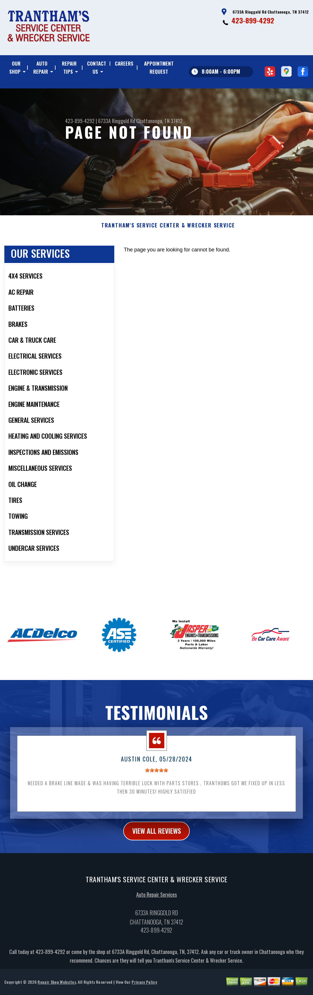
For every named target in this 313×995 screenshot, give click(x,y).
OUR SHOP (15, 67)
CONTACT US (96, 67)
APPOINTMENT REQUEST (159, 67)
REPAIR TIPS (69, 67)
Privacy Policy (144, 987)
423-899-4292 (252, 20)
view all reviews (156, 835)
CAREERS (124, 63)
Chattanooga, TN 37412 (159, 121)
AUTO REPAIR (40, 67)
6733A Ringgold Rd (116, 121)
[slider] (156, 774)
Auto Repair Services (156, 899)
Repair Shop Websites (57, 987)
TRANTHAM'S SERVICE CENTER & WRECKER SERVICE (168, 230)
